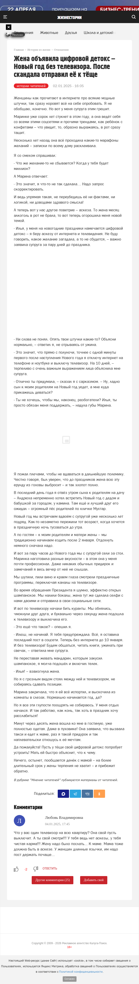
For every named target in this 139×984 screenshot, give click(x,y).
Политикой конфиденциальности (81, 971)
